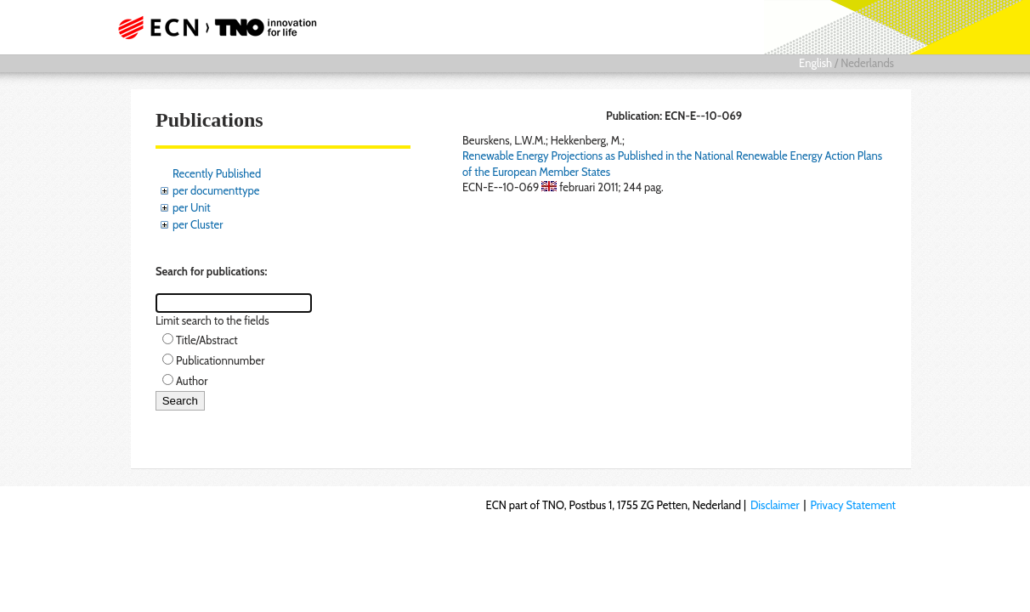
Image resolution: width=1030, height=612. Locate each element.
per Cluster (198, 224)
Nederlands (867, 63)
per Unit (192, 207)
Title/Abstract (207, 340)
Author (191, 381)
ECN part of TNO (222, 27)
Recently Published (217, 173)
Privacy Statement (853, 505)
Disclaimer (775, 505)
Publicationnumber (220, 360)
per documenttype (216, 190)
